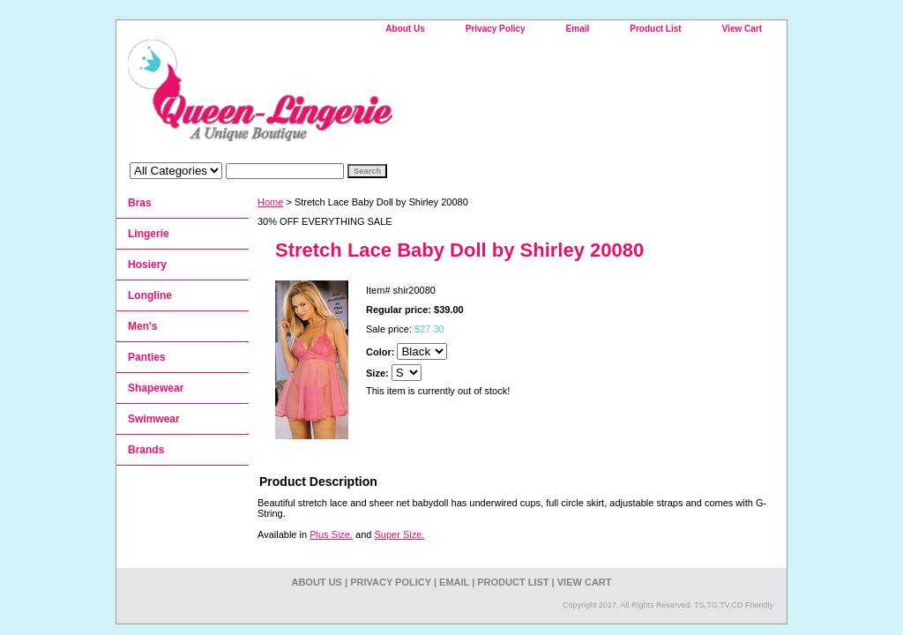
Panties (147, 357)
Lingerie (148, 234)
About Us (404, 29)
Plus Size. (331, 534)
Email (578, 29)
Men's (143, 326)
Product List (655, 29)
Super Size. (400, 534)
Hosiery (147, 264)
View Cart (742, 29)
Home (270, 202)
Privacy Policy (496, 29)
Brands (146, 450)
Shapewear (155, 388)
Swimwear (154, 419)
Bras (140, 203)
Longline (150, 295)
